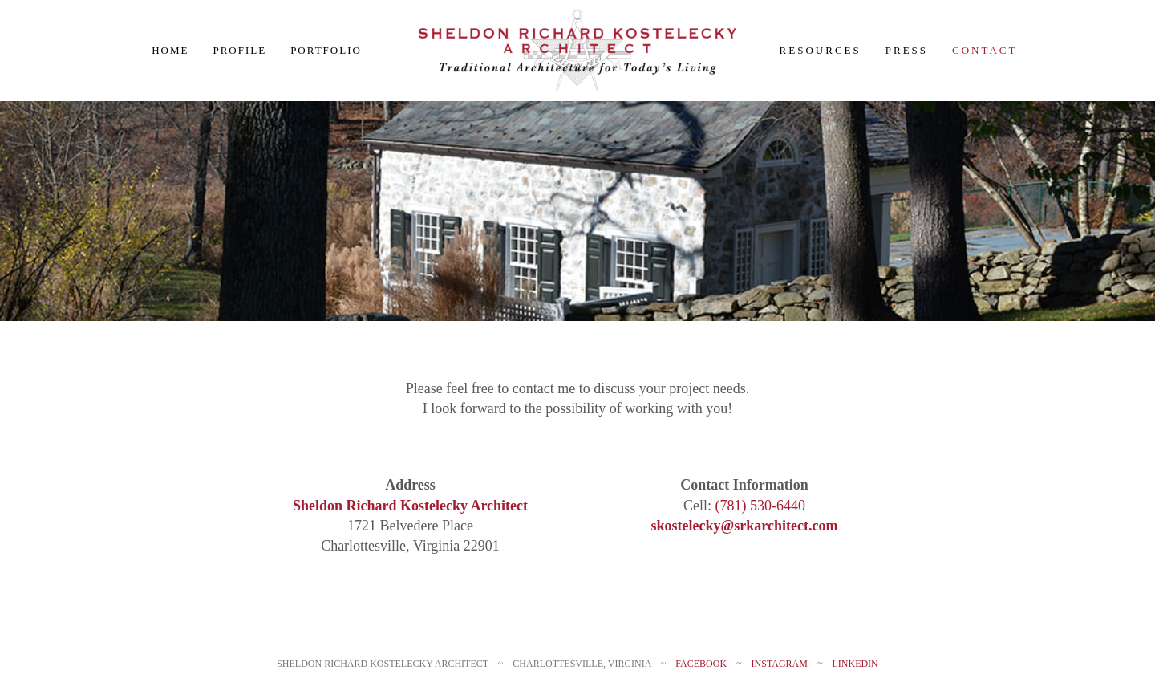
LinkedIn (854, 663)
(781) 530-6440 (760, 506)
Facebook (701, 663)
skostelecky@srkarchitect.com (744, 526)
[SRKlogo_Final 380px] (577, 15)
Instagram (780, 663)
